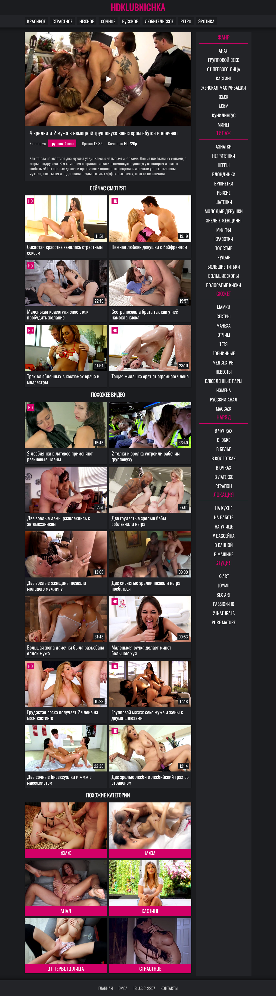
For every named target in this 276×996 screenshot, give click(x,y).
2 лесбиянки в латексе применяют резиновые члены (60, 456)
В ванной (223, 544)
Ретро (185, 21)
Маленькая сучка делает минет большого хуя (141, 650)
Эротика (206, 21)
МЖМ (150, 853)
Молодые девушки (224, 211)
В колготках (223, 458)
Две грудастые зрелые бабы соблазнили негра (139, 520)
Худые (223, 257)
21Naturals (224, 613)
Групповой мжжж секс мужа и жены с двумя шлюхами (147, 714)
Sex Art (224, 594)
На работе (223, 517)
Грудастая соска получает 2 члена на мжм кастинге (62, 714)
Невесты (224, 371)
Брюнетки (223, 183)
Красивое (36, 21)
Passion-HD (223, 603)
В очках (223, 467)
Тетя (224, 343)
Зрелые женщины (224, 220)
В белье (223, 449)
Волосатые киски (223, 285)
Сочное (108, 21)
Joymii (223, 585)
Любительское (159, 21)
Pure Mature (224, 622)
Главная (105, 988)
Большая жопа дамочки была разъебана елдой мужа (65, 650)
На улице (224, 526)
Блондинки (223, 174)
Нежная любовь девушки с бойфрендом (149, 246)
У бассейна (224, 535)
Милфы (223, 229)
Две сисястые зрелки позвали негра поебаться (146, 585)
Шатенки (223, 201)
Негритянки (223, 155)
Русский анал (223, 399)
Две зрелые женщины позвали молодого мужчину (56, 585)
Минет (223, 124)
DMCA (122, 988)
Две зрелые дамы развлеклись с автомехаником (58, 520)
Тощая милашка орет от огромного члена (150, 376)
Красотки (223, 238)
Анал (65, 910)
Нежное (86, 21)
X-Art (224, 576)
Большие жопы (223, 275)
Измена (223, 390)
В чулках (224, 430)
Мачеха (224, 325)
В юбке (223, 439)
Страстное (62, 21)
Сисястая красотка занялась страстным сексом (65, 249)
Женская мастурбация (223, 87)
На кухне (223, 507)
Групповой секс (62, 143)
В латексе (223, 476)
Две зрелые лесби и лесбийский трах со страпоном (150, 779)
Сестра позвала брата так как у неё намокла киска (145, 314)
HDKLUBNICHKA (138, 7)
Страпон (223, 486)
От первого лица (65, 968)
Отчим (223, 334)
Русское (130, 21)
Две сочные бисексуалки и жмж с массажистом (59, 779)
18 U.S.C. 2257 (144, 988)
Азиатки (224, 146)
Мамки (223, 307)
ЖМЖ (66, 853)
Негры (224, 164)
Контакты (169, 988)
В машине (223, 554)
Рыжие (223, 192)
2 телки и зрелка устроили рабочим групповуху (146, 456)
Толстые (223, 248)
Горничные (224, 353)
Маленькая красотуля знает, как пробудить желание (57, 314)
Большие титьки (224, 266)
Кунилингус (224, 115)
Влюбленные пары (223, 380)
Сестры (224, 316)
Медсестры (224, 362)
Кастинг (150, 910)
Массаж (223, 408)
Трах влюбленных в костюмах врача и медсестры (63, 379)
